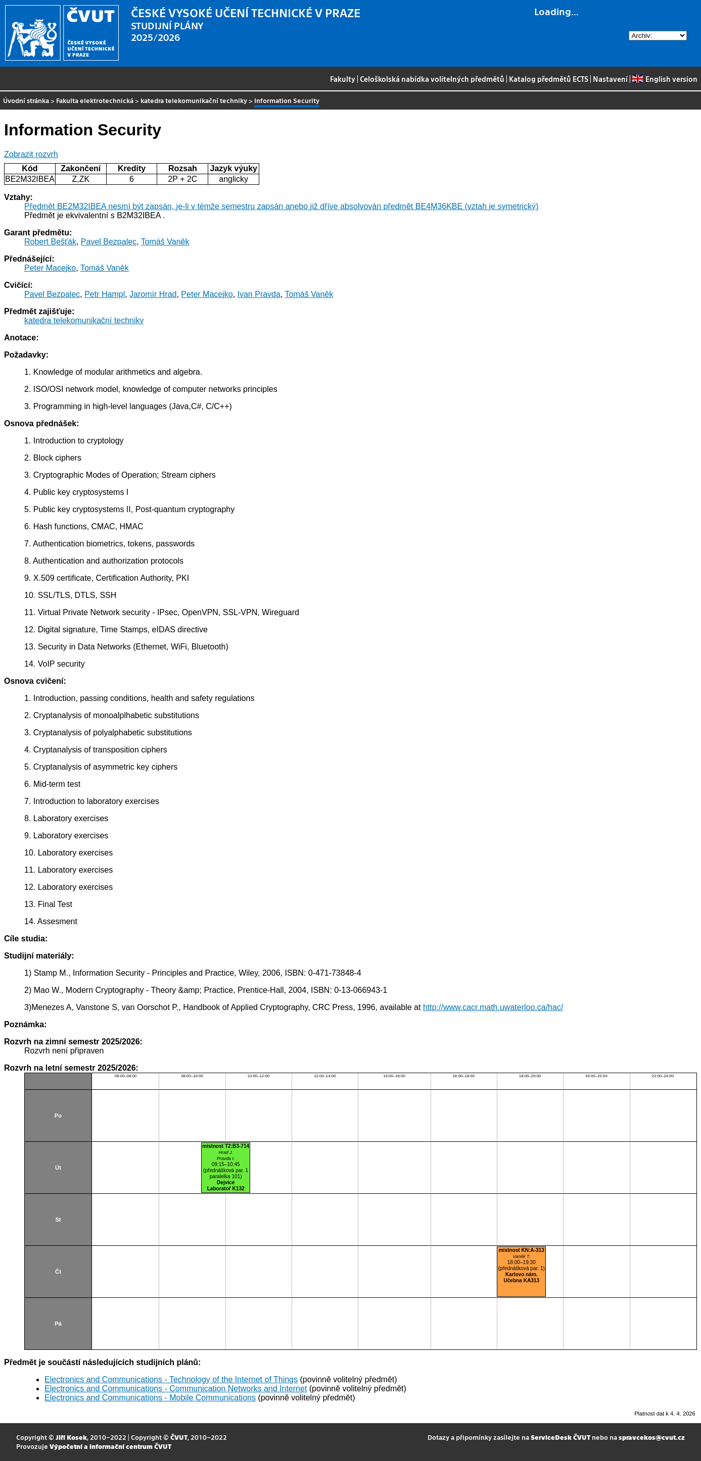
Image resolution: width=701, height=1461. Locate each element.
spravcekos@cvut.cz (652, 1437)
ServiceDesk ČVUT (560, 1437)
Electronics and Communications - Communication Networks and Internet (175, 1388)
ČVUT (179, 1437)
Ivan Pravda (259, 294)
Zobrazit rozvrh (31, 154)
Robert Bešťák (50, 241)
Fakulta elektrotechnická (94, 100)
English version (664, 78)
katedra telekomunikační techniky (194, 100)
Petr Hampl (104, 294)
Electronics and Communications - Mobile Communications (150, 1397)
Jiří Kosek (71, 1437)
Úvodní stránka (26, 100)
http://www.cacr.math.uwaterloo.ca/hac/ (493, 1007)
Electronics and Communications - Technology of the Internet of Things (171, 1379)
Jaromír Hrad (152, 294)
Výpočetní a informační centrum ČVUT (110, 1446)
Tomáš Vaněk (165, 241)
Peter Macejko (50, 268)
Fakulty (342, 78)
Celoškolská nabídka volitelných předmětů (432, 78)
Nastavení (610, 78)
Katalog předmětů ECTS (548, 78)
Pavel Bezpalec (108, 241)
